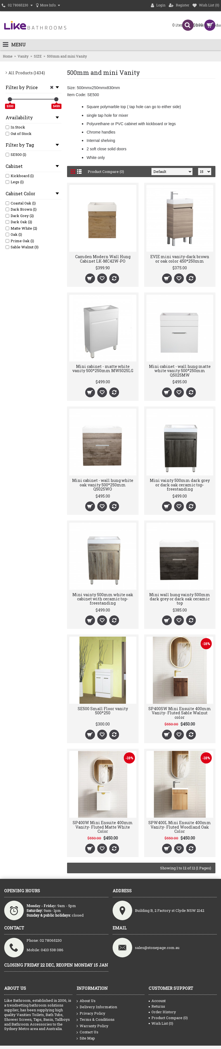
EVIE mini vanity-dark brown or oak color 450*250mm (179, 258)
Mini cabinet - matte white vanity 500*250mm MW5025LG (102, 368)
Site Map (86, 1038)
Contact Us (87, 1032)
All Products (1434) (26, 72)
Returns (157, 1006)
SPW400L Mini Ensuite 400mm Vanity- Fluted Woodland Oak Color (179, 827)
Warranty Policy (92, 1026)
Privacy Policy (91, 1013)
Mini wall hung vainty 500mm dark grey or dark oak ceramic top (179, 599)
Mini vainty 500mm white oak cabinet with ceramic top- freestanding (102, 599)
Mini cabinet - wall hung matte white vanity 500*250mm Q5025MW (180, 371)
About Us (86, 1001)
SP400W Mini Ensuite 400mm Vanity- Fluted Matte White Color (103, 827)
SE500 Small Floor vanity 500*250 (103, 710)
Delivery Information (97, 1007)
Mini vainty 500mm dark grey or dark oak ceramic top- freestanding (180, 485)
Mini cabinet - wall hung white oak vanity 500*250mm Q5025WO (102, 485)
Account (157, 1000)
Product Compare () (168, 1017)
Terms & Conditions (96, 1019)
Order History (162, 1011)
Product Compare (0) (106, 171)
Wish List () (161, 1023)
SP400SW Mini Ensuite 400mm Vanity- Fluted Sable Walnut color (179, 713)
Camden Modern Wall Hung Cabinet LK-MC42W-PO (102, 258)
